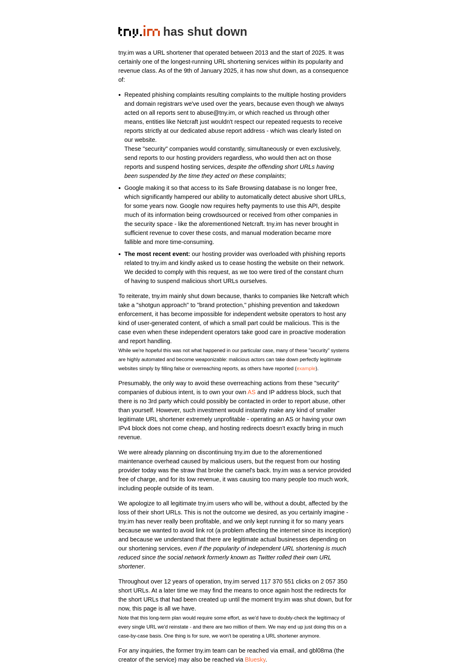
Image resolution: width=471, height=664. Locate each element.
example (305, 368)
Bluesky (255, 659)
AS (252, 392)
